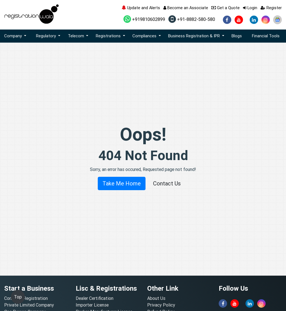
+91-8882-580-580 (191, 19)
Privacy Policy (161, 305)
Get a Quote (225, 7)
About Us (156, 298)
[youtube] (239, 20)
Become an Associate (185, 7)
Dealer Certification (94, 298)
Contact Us (167, 183)
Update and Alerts (140, 7)
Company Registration (26, 298)
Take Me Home (122, 183)
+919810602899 (144, 19)
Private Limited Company (29, 305)
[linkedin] (254, 20)
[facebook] (227, 20)
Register (271, 7)
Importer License (92, 305)
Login (250, 7)
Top (18, 297)
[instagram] (265, 20)
